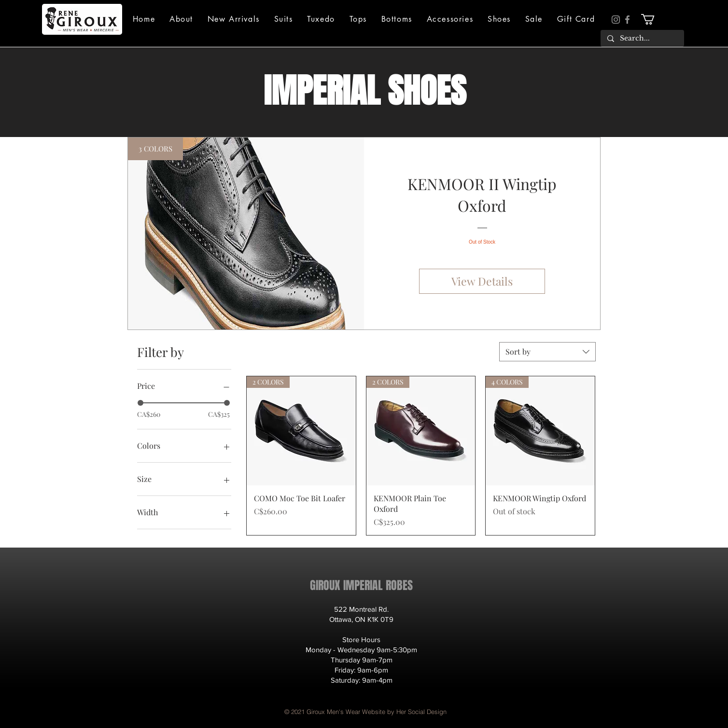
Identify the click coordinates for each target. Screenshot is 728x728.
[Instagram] (615, 19)
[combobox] (547, 351)
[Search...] (642, 38)
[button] (181, 19)
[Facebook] (627, 19)
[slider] (140, 403)
